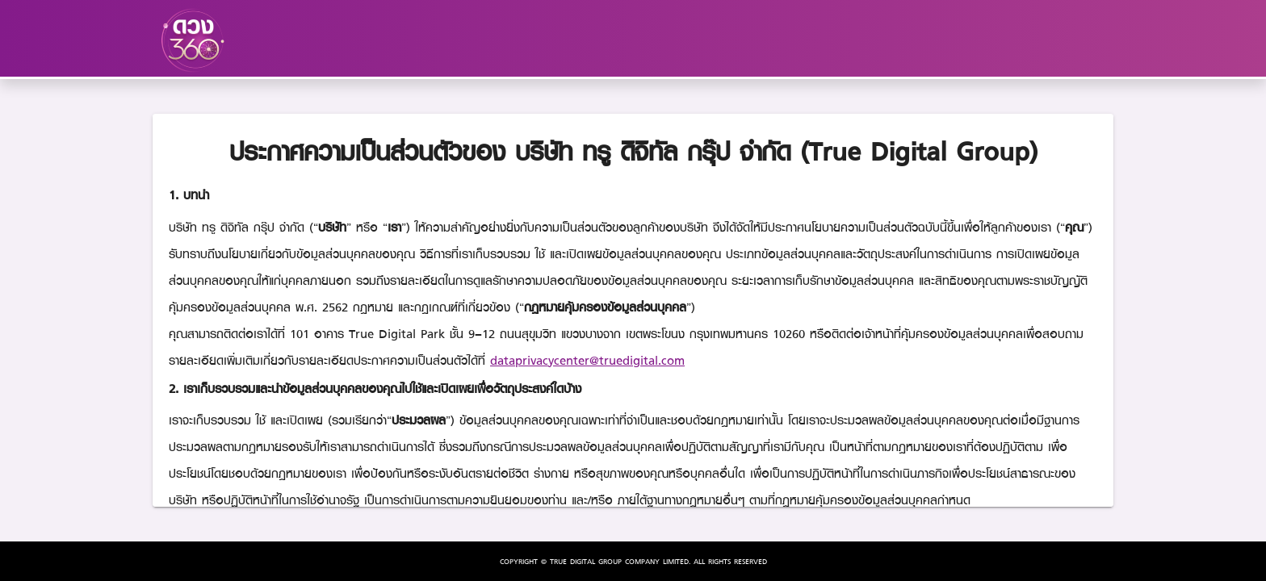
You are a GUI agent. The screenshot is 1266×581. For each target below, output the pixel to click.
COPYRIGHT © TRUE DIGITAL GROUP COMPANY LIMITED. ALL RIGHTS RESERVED (633, 561)
